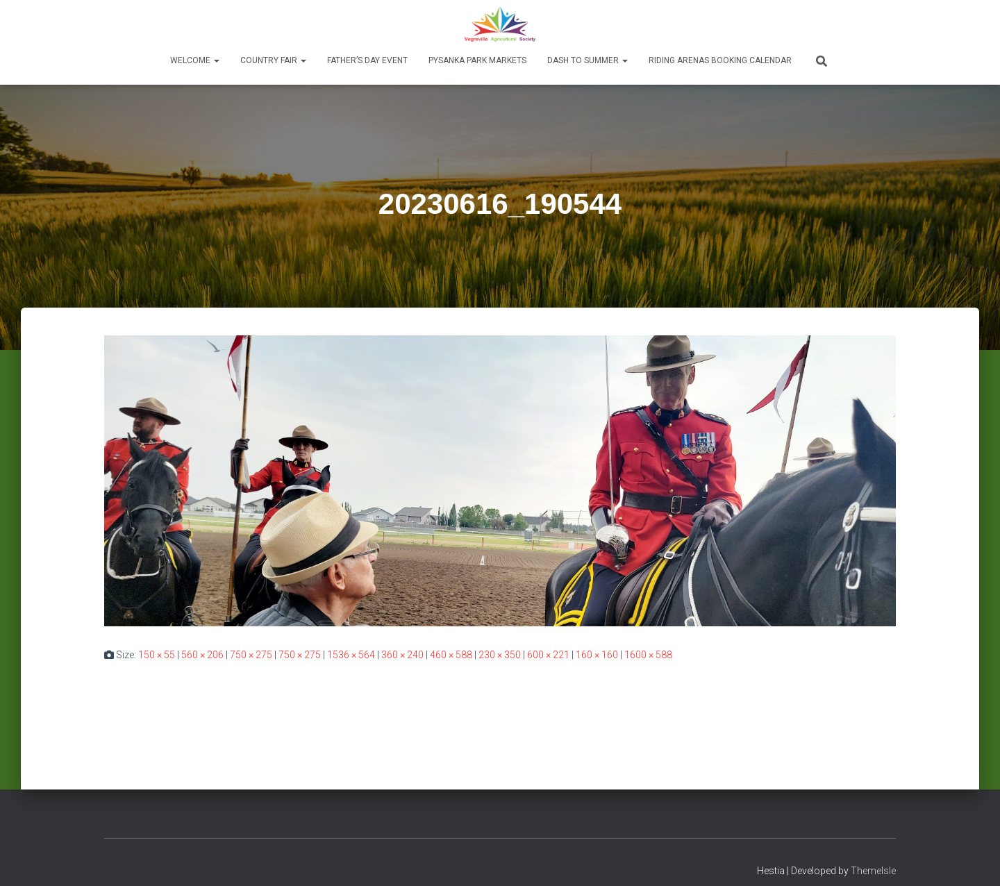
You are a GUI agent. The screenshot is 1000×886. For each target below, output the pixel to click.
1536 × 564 (351, 654)
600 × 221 (548, 654)
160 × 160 (597, 654)
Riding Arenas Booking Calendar (720, 60)
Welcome (194, 60)
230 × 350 (499, 654)
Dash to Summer (587, 60)
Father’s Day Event (367, 60)
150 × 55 (156, 654)
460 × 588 (451, 654)
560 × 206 (202, 654)
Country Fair (273, 60)
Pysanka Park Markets (477, 60)
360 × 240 (402, 654)
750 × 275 (251, 654)
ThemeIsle (873, 870)
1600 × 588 (648, 654)
